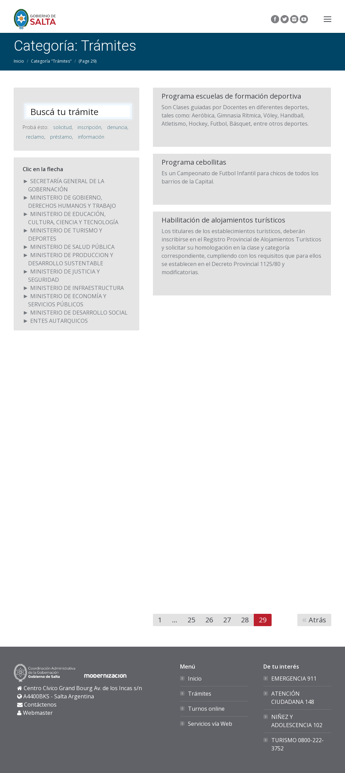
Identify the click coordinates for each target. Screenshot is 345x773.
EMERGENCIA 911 (294, 678)
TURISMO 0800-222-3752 (297, 744)
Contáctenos (40, 704)
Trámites (199, 693)
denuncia (117, 127)
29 (262, 619)
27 (227, 619)
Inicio (19, 61)
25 (191, 619)
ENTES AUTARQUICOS (59, 321)
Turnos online (206, 708)
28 (245, 619)
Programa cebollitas (194, 162)
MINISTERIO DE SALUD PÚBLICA (72, 247)
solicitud (62, 127)
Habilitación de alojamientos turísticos (223, 220)
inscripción (89, 127)
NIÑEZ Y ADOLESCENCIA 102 (296, 721)
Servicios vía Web (210, 723)
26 (209, 619)
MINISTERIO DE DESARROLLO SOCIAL (79, 312)
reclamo (35, 137)
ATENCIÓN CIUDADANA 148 (292, 698)
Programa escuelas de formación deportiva (231, 96)
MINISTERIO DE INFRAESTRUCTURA (77, 288)
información (91, 137)
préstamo (61, 137)
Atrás (317, 619)
